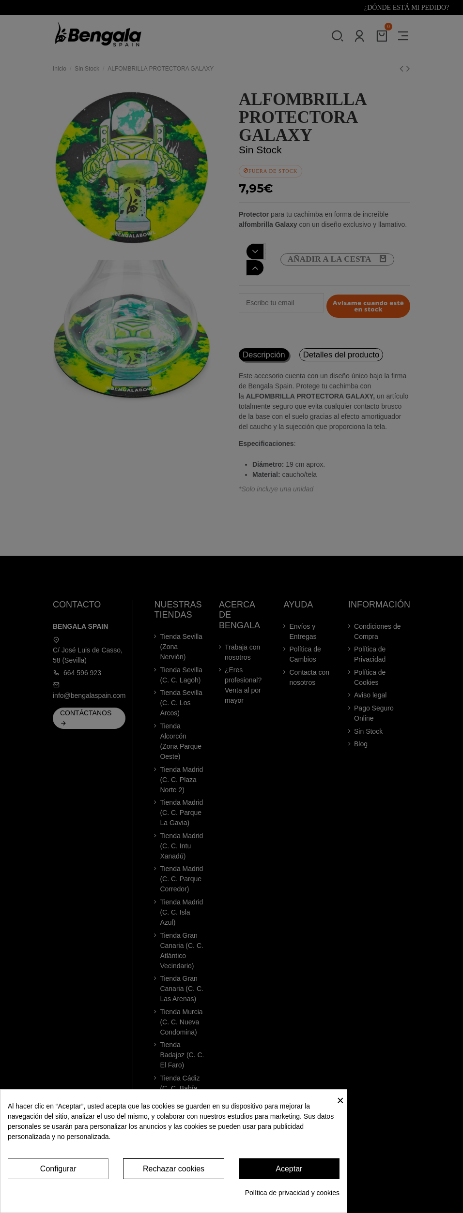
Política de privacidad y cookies (292, 1193)
